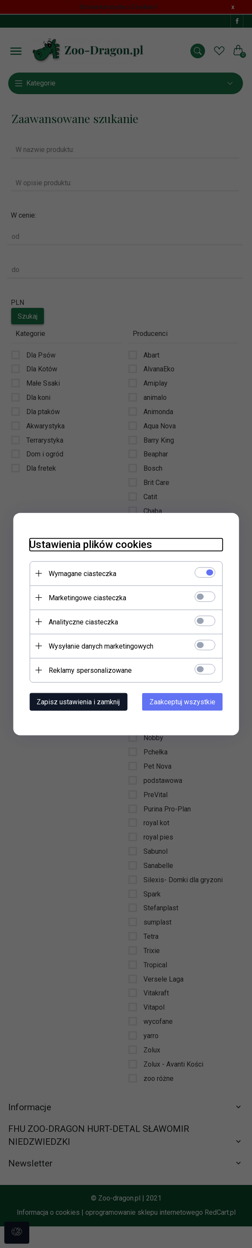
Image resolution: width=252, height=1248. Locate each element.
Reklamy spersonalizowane (88, 670)
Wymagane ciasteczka (80, 573)
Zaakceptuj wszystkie (185, 701)
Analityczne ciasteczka (81, 622)
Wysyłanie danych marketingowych (99, 646)
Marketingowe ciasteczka (85, 597)
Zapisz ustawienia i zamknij (76, 701)
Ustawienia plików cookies (88, 544)
